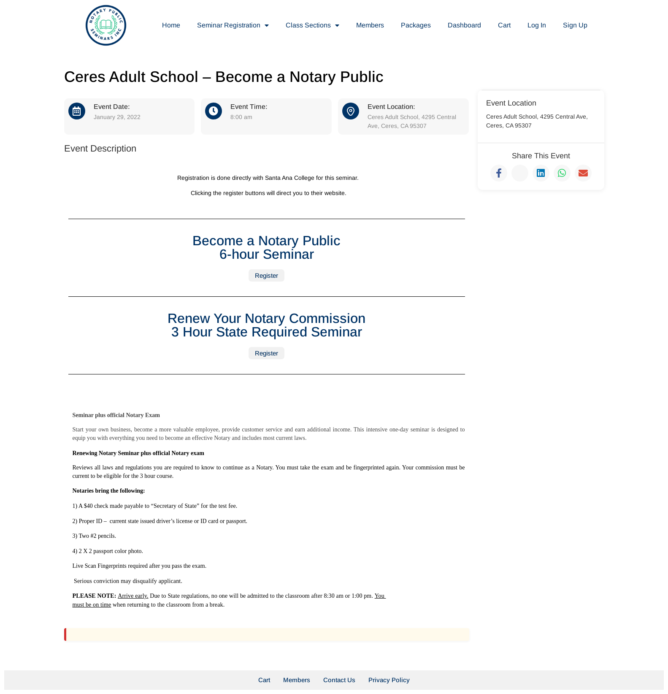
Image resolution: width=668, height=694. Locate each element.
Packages (416, 25)
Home (171, 25)
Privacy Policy (389, 679)
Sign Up (575, 25)
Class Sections (312, 25)
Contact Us (339, 679)
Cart (504, 25)
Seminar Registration (233, 25)
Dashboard (464, 25)
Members (370, 25)
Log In (536, 25)
